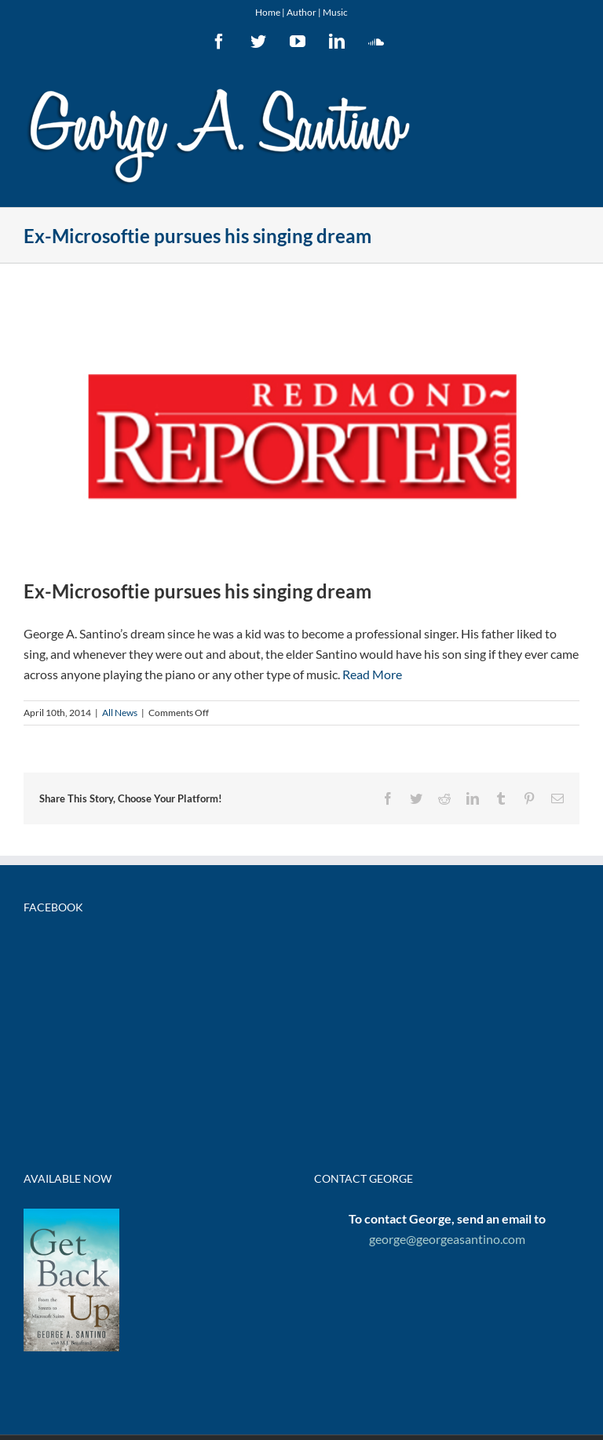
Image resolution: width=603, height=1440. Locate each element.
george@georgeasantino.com (447, 1065)
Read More (372, 674)
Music (335, 12)
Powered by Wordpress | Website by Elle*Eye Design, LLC (380, 1283)
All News (119, 712)
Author (301, 12)
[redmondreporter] (301, 432)
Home (267, 12)
